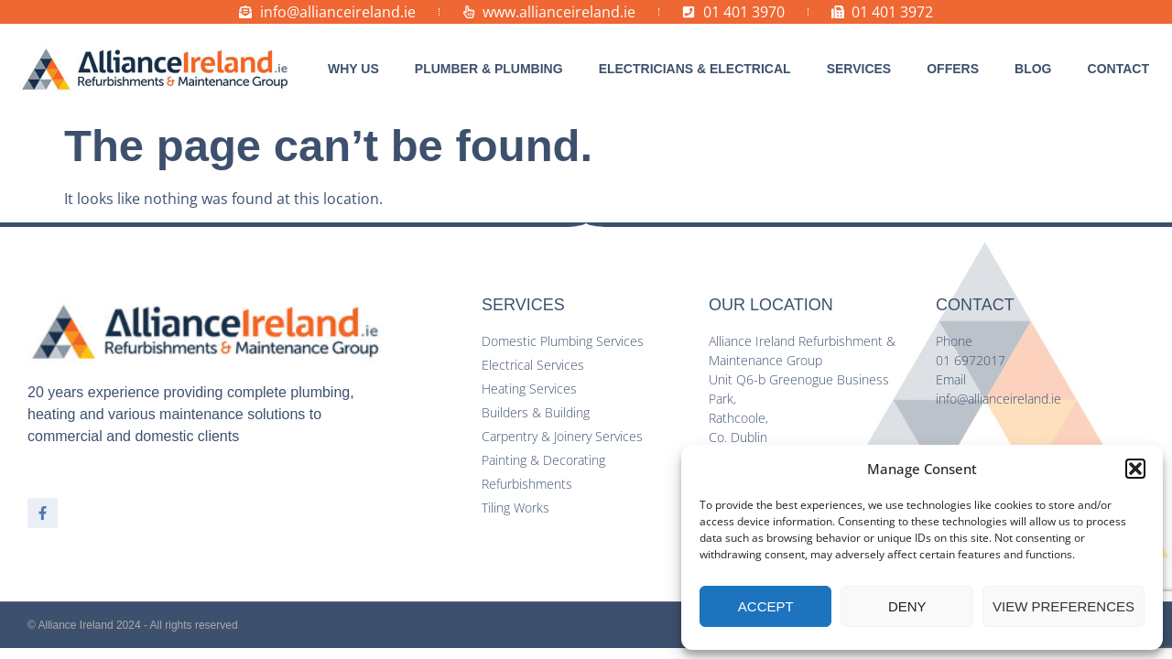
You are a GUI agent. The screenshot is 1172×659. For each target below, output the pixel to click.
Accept (766, 606)
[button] (1135, 468)
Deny (907, 606)
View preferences (1063, 606)
